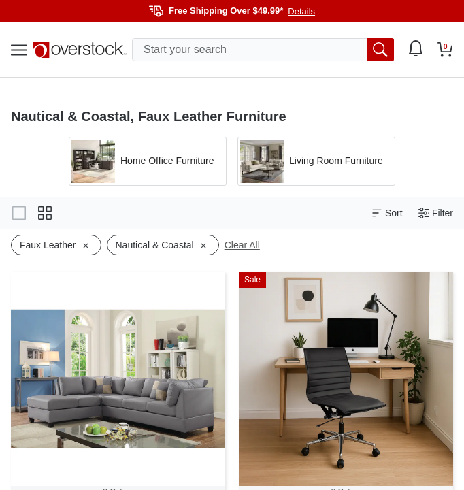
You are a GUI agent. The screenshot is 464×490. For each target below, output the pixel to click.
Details (301, 11)
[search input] (263, 49)
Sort (387, 213)
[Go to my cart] (445, 49)
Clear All (242, 245)
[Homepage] (80, 50)
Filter (435, 213)
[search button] (380, 49)
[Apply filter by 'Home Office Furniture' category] (148, 161)
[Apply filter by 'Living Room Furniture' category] (316, 161)
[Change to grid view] (45, 213)
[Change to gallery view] (19, 213)
